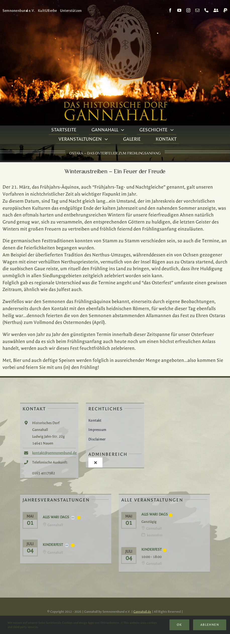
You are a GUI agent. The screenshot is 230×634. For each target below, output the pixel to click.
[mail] (197, 10)
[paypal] (225, 10)
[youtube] (179, 10)
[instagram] (188, 10)
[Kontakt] (215, 10)
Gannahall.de (142, 611)
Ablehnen (209, 624)
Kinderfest (53, 545)
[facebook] (170, 10)
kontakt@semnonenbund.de (54, 453)
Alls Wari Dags (56, 517)
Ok (179, 624)
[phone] (206, 10)
